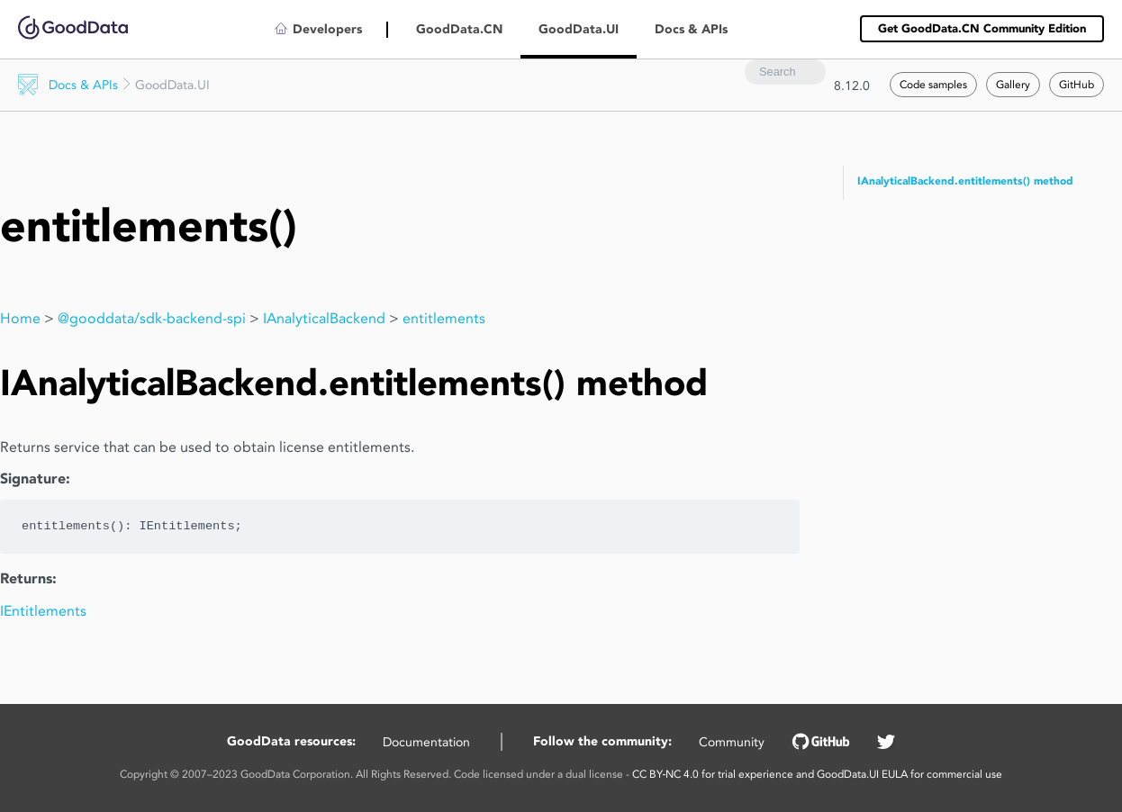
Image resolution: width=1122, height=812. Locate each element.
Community (732, 742)
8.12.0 (852, 85)
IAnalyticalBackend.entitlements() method (965, 181)
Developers (327, 29)
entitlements (444, 318)
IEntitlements (43, 610)
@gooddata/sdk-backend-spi (152, 318)
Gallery (1013, 84)
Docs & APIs (83, 85)
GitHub (1076, 84)
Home (20, 318)
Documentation (426, 742)
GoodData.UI (578, 29)
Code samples (933, 84)
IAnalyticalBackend (324, 318)
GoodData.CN (459, 29)
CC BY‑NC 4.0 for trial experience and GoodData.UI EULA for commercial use (817, 773)
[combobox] (785, 72)
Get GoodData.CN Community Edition (982, 28)
